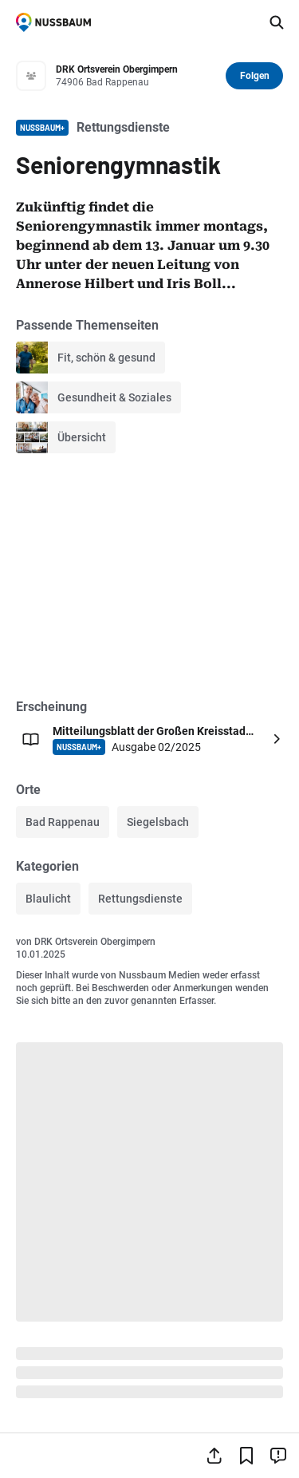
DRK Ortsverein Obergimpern (94, 941)
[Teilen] (214, 1456)
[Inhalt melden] (278, 1456)
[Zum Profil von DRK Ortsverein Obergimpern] (136, 76)
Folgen (254, 75)
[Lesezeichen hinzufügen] (246, 1456)
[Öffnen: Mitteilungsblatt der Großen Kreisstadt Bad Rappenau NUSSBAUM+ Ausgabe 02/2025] (149, 739)
